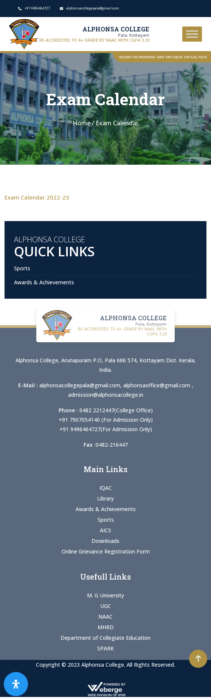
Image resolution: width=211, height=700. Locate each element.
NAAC (105, 616)
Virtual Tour (195, 57)
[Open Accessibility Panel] (16, 684)
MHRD (106, 627)
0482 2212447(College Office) (116, 410)
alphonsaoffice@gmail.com (157, 385)
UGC (105, 606)
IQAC (105, 487)
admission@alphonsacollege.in (105, 394)
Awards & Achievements (44, 282)
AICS (105, 530)
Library (105, 498)
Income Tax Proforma (137, 57)
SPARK (105, 648)
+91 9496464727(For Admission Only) (105, 429)
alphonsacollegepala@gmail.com (79, 385)
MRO (160, 57)
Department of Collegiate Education (105, 637)
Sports (22, 268)
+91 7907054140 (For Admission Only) (106, 419)
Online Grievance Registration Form (106, 551)
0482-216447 (112, 444)
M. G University (105, 595)
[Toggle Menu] (192, 33)
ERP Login (174, 57)
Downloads (105, 540)
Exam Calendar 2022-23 (37, 197)
